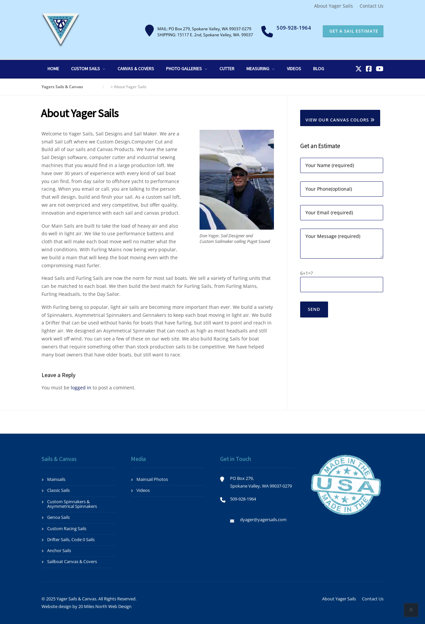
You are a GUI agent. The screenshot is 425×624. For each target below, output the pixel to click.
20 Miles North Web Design (104, 606)
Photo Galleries (184, 69)
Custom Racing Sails (66, 528)
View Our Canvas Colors (340, 120)
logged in (81, 387)
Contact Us (371, 6)
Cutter (226, 69)
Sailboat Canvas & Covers (72, 561)
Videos (294, 69)
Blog (318, 69)
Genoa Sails (58, 517)
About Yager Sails (333, 6)
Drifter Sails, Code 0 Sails (71, 539)
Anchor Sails (59, 550)
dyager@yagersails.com (263, 519)
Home (53, 69)
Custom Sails (85, 69)
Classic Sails (58, 490)
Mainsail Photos (152, 479)
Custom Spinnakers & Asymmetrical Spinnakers (72, 504)
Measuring (257, 69)
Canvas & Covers (136, 69)
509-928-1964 (294, 27)
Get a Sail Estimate (353, 31)
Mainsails (56, 479)
